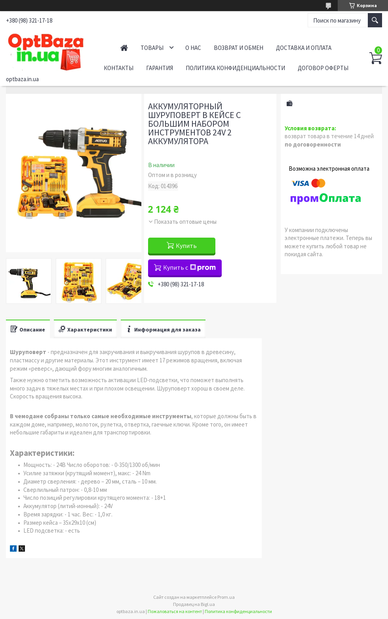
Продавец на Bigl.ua (194, 604)
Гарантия (159, 68)
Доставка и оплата (303, 47)
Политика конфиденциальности (235, 68)
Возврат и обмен (238, 47)
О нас (193, 47)
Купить (186, 246)
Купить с (189, 267)
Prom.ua (226, 597)
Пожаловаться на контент (175, 611)
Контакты (118, 68)
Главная (124, 47)
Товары (152, 47)
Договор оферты (323, 68)
